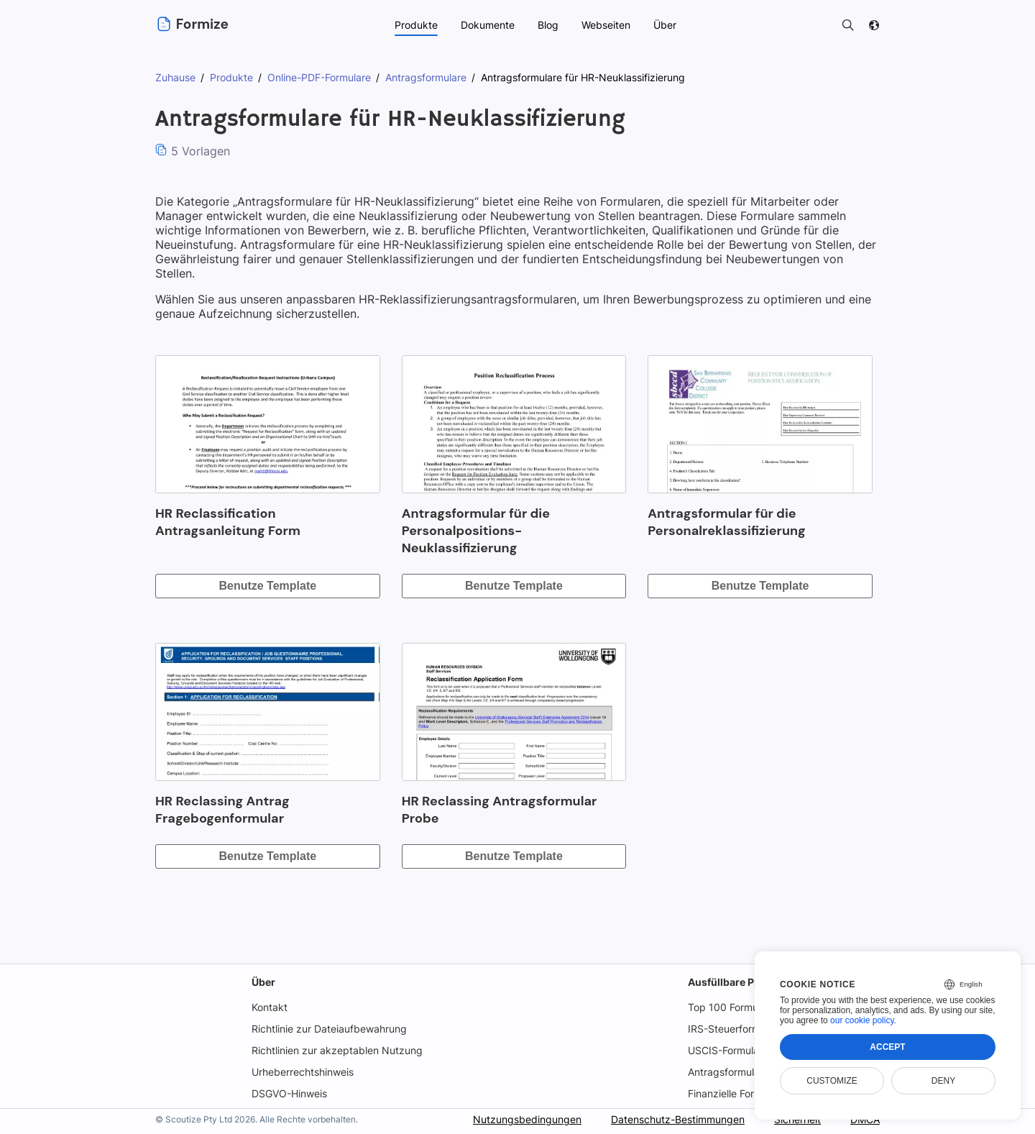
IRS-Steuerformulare (735, 1029)
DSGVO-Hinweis (289, 1093)
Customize (831, 1081)
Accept (887, 1047)
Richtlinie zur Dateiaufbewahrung (329, 1029)
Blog (547, 25)
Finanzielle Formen (732, 1093)
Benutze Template (267, 586)
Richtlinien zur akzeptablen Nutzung (336, 1050)
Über (263, 982)
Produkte (415, 25)
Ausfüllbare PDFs (729, 982)
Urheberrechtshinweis (303, 1072)
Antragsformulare (728, 1072)
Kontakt (269, 1007)
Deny (943, 1081)
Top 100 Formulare (731, 1007)
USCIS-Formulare (728, 1050)
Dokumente (486, 25)
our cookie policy (862, 1020)
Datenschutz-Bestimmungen (674, 1119)
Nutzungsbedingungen (523, 1119)
